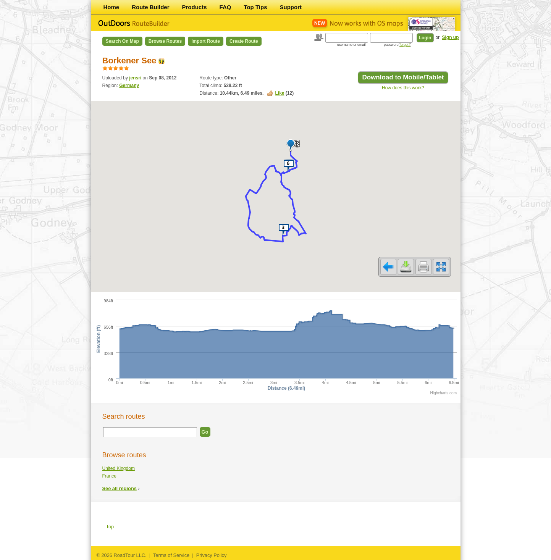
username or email (351, 45)
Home (111, 7)
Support (291, 7)
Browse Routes (165, 41)
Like (279, 93)
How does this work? (403, 87)
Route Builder (150, 7)
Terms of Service (171, 555)
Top (110, 526)
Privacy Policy (211, 555)
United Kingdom (118, 468)
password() (398, 45)
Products (194, 7)
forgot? (404, 45)
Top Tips (255, 7)
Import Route (205, 41)
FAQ (225, 7)
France (109, 476)
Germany (129, 85)
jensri (135, 78)
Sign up (450, 37)
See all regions (119, 488)
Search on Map (122, 41)
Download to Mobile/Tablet (403, 77)
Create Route (243, 41)
